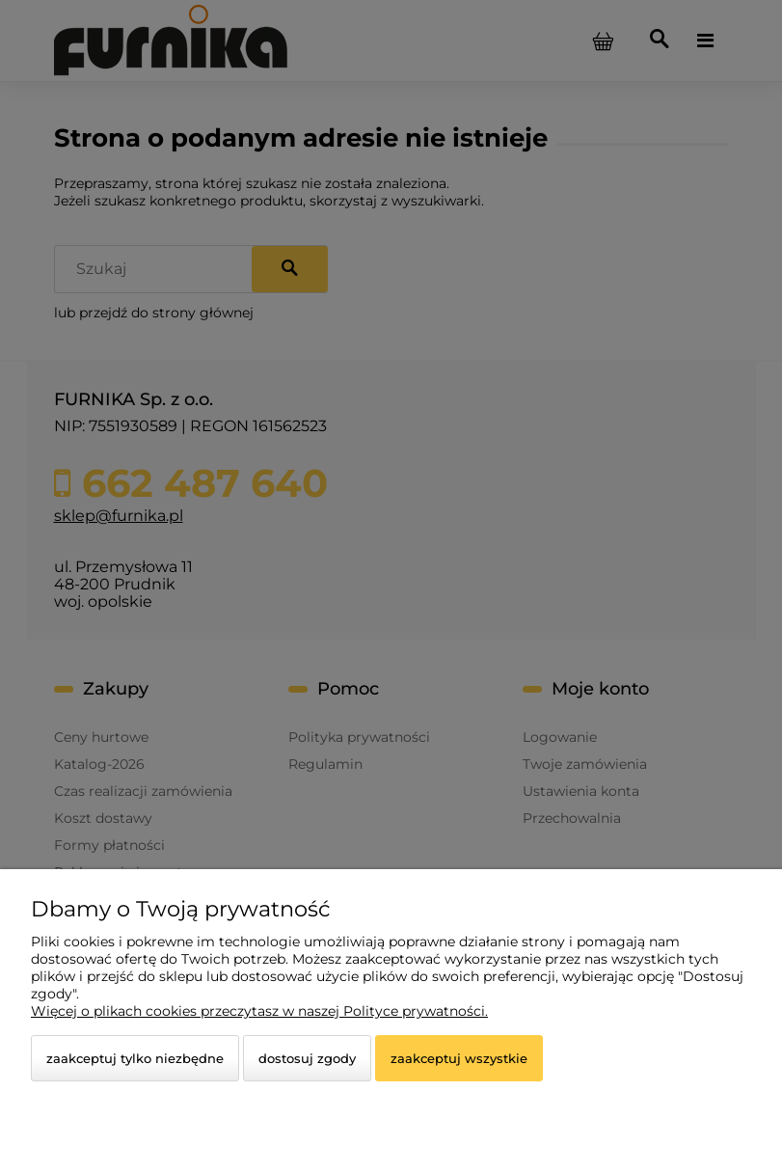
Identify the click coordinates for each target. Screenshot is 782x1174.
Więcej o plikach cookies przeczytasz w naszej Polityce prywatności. (259, 1011)
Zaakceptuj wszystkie (459, 1058)
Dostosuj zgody (307, 1058)
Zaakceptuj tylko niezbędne (135, 1058)
